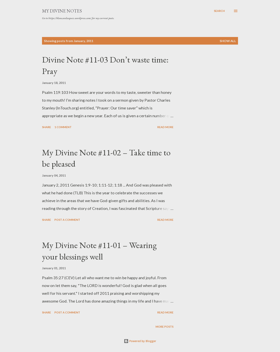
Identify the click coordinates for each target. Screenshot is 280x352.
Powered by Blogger (140, 341)
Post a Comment (67, 219)
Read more (165, 127)
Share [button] (46, 127)
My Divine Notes (62, 11)
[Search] (219, 11)
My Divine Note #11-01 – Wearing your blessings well (99, 250)
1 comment (63, 127)
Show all (228, 41)
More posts (164, 326)
